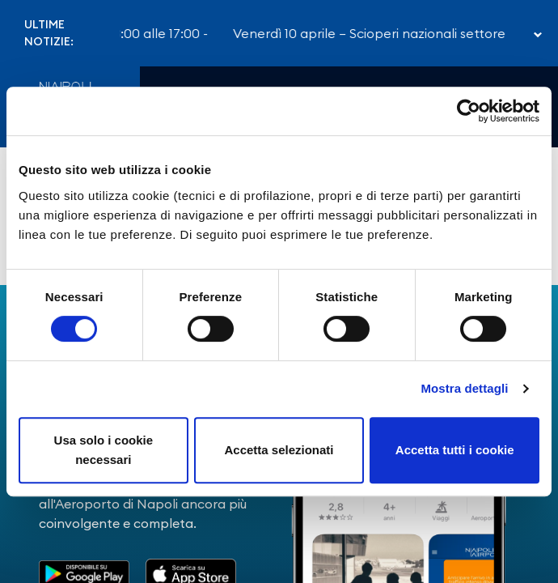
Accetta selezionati (278, 450)
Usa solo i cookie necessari (104, 449)
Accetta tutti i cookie (454, 450)
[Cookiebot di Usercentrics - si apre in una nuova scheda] (468, 111)
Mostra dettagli (464, 388)
